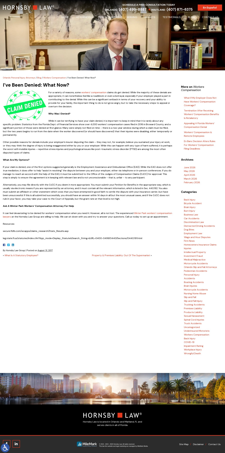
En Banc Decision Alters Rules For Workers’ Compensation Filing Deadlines (199, 145)
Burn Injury (189, 210)
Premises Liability (193, 308)
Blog (191, 17)
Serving (131, 17)
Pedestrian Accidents (195, 270)
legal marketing (121, 446)
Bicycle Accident (193, 203)
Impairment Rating (193, 345)
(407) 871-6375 (183, 9)
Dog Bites (189, 229)
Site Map (184, 444)
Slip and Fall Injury (193, 300)
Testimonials (172, 17)
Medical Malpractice (195, 259)
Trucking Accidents (194, 304)
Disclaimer (198, 444)
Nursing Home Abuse (195, 293)
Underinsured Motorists (196, 330)
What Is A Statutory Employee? (21, 255)
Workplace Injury (193, 349)
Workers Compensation (54, 77)
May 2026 (189, 171)
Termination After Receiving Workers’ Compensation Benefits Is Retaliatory (201, 114)
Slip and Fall (190, 297)
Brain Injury (190, 207)
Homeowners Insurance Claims (200, 244)
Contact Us (210, 17)
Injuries (187, 248)
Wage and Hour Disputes (197, 237)
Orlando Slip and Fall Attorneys (200, 267)
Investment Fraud (193, 255)
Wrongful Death (192, 353)
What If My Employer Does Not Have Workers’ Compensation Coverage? (200, 101)
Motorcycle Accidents (196, 263)
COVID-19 (189, 342)
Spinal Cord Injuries (194, 319)
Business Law (191, 214)
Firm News (189, 240)
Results (150, 17)
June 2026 (189, 167)
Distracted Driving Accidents (199, 225)
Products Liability (193, 312)
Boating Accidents (194, 282)
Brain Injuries (190, 285)
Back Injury (189, 199)
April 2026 (189, 174)
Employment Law (193, 233)
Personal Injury (191, 274)
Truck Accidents (193, 323)
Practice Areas (108, 17)
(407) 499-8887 (136, 9)
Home (65, 17)
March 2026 (190, 178)
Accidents (189, 278)
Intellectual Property (195, 252)
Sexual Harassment (194, 315)
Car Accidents (191, 218)
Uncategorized (192, 327)
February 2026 (192, 182)
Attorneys (83, 17)
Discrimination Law (194, 222)
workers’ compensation (93, 92)
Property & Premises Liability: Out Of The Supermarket (121, 255)
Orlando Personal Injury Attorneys (19, 77)
